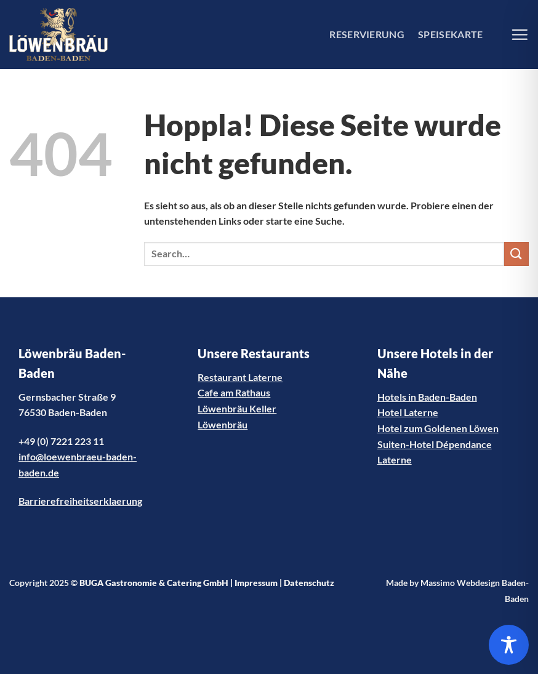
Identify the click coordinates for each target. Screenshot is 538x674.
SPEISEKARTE (450, 34)
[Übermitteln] (516, 254)
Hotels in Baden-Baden (427, 397)
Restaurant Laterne (240, 377)
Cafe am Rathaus (234, 392)
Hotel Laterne (407, 412)
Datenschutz (309, 583)
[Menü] (519, 34)
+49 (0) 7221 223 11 (61, 441)
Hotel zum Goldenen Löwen (438, 428)
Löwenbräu (222, 424)
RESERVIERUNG (366, 34)
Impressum (256, 583)
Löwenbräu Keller (237, 408)
